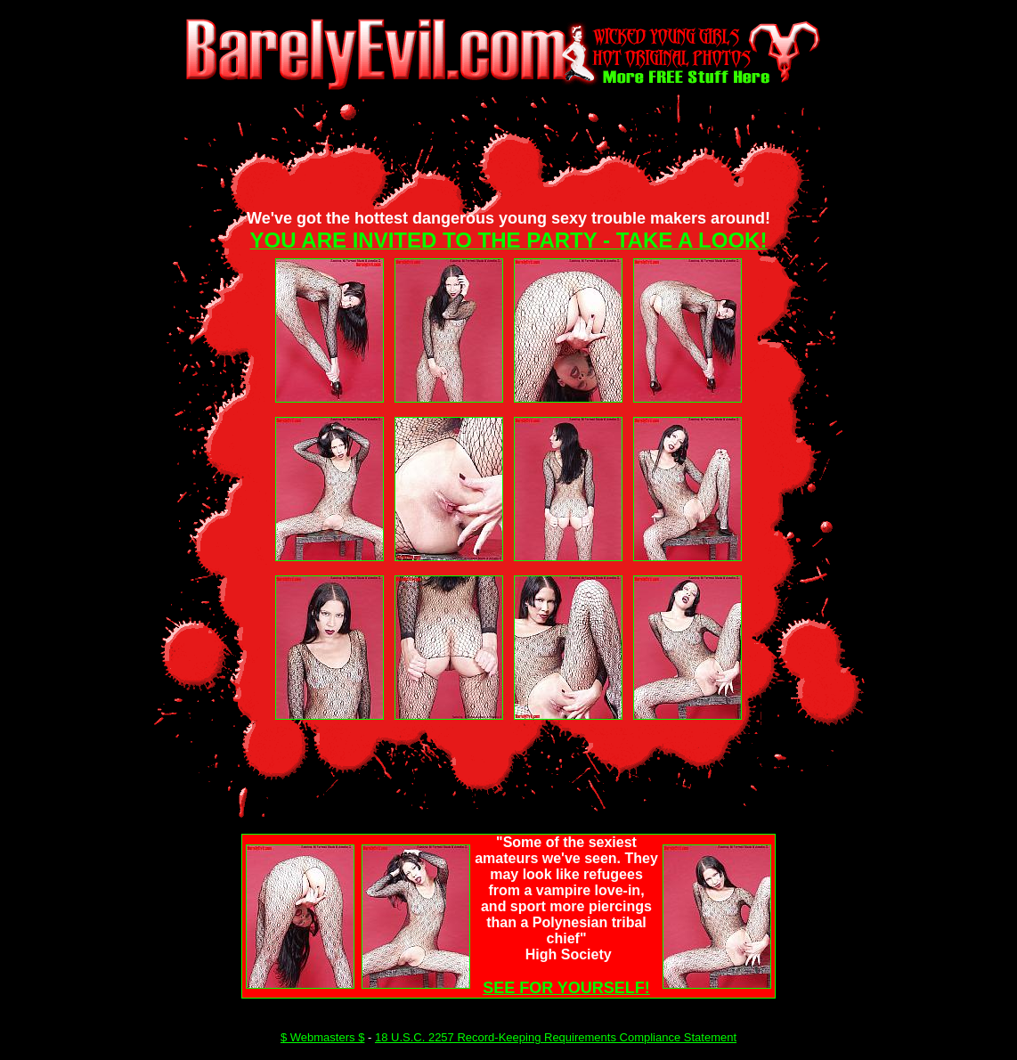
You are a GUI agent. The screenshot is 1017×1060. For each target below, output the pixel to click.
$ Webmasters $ (322, 1037)
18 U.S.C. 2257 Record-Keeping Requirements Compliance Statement (555, 1037)
